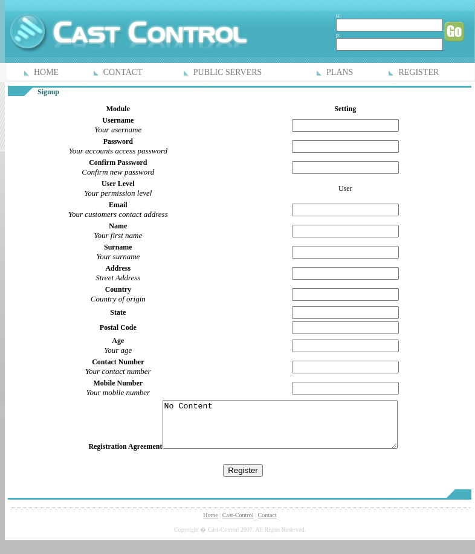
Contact (267, 524)
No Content (280, 429)
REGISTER (418, 72)
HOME (46, 72)
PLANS (339, 72)
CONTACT (123, 72)
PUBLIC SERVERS (227, 72)
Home (210, 524)
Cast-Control (238, 524)
